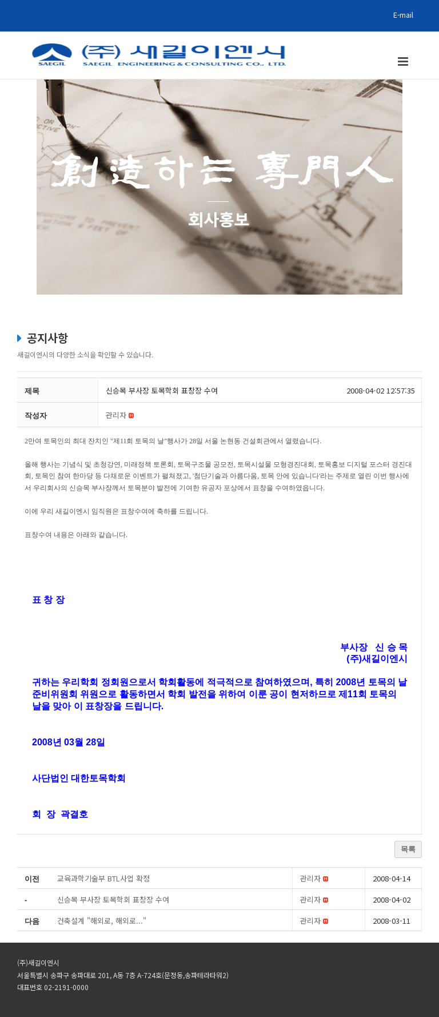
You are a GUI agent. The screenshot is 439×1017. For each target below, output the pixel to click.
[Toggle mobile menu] (404, 61)
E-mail (403, 14)
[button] (116, 415)
